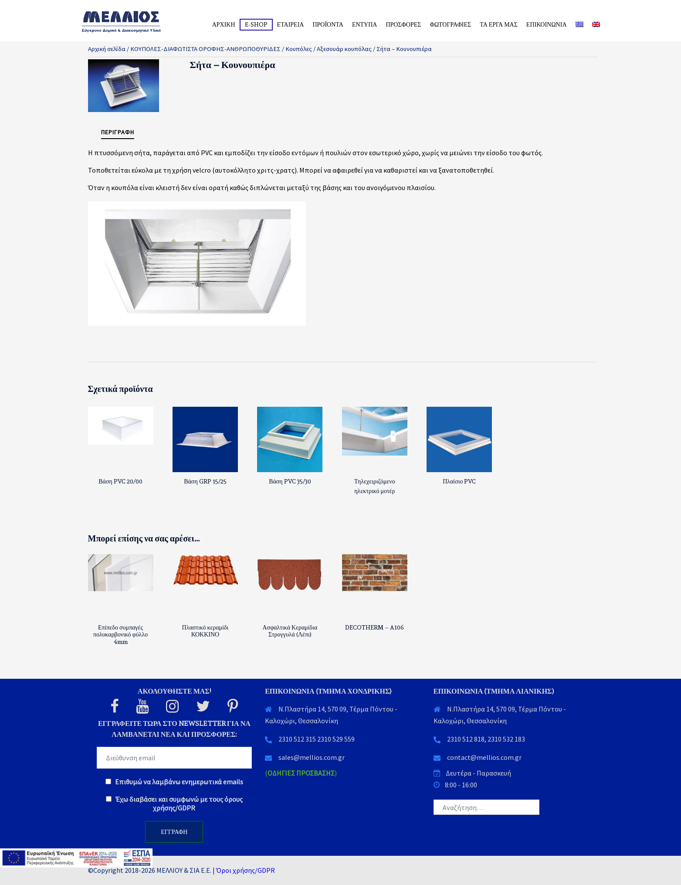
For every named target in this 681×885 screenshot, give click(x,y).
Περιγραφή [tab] (117, 132)
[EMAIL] (174, 758)
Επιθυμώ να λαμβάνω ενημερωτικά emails (174, 781)
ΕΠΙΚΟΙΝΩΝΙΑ (546, 24)
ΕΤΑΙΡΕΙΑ (290, 24)
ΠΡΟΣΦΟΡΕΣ (403, 24)
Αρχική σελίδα (106, 49)
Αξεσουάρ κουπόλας (344, 49)
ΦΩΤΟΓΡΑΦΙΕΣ (450, 24)
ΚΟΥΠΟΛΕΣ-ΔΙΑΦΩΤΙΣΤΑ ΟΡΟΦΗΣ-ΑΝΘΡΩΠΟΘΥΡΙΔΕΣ (205, 49)
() (301, 773)
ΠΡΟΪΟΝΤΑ (327, 24)
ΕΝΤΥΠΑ (364, 24)
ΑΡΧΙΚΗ (223, 24)
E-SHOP (256, 24)
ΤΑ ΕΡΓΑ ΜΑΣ (499, 24)
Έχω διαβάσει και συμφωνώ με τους (174, 803)
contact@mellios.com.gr (484, 757)
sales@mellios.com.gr (311, 757)
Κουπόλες (298, 49)
